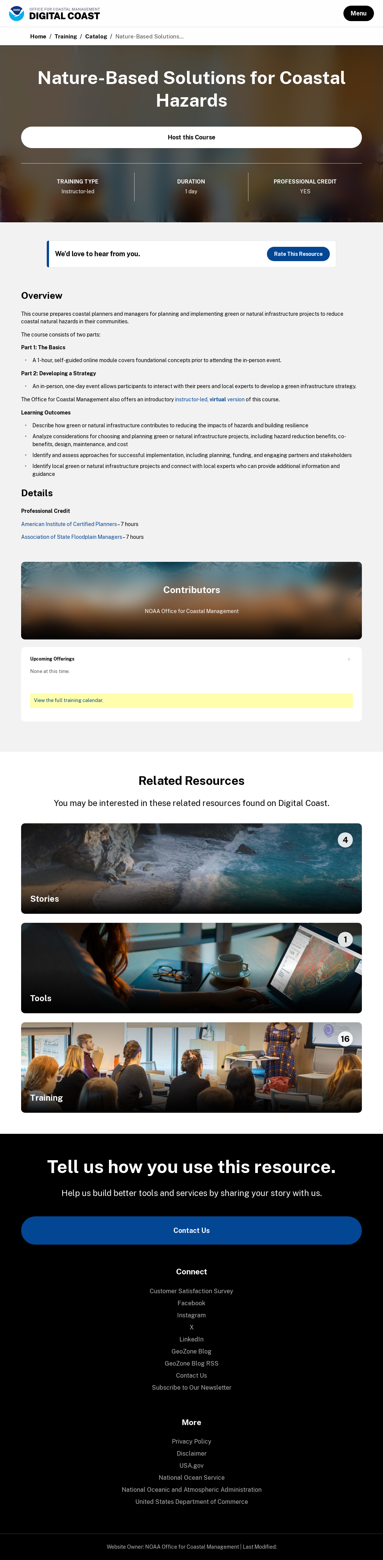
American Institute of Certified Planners (69, 524)
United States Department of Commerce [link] (191, 1501)
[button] (358, 13)
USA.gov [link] (191, 1465)
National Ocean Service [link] (192, 1477)
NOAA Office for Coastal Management (192, 611)
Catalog (96, 36)
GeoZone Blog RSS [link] (192, 1363)
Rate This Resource (298, 254)
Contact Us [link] (191, 1230)
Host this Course (191, 137)
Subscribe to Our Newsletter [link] (191, 1387)
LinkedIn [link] (191, 1339)
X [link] (192, 1327)
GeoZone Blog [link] (191, 1351)
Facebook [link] (191, 1303)
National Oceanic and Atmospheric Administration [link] (192, 1489)
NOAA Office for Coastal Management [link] (192, 1547)
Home (38, 36)
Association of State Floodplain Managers (71, 537)
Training (66, 36)
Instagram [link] (191, 1315)
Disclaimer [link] (192, 1453)
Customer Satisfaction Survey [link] (191, 1291)
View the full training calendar (68, 700)
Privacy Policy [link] (191, 1441)
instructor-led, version (210, 399)
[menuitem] (191, 1291)
